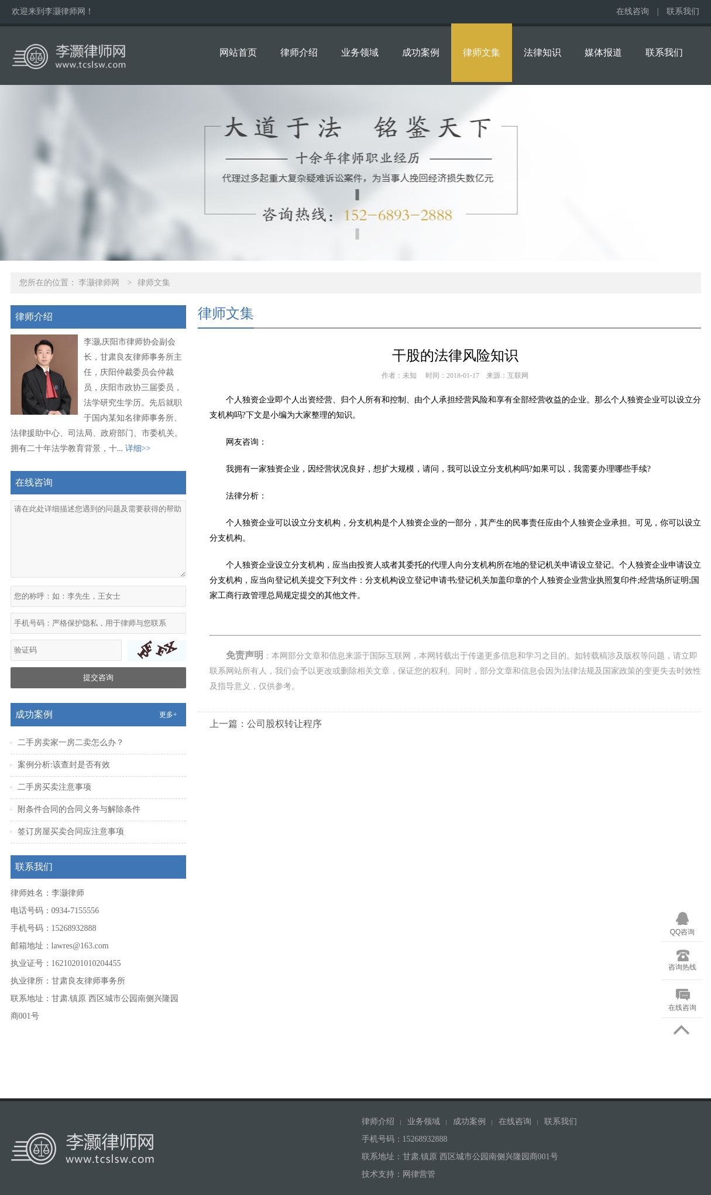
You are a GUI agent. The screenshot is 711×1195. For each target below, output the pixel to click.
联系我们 (683, 11)
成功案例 (420, 52)
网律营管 (419, 1174)
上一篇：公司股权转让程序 (265, 724)
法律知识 (542, 52)
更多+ (168, 715)
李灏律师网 (98, 282)
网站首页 (238, 52)
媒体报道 (603, 52)
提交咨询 (98, 677)
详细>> (138, 448)
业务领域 (360, 52)
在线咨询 (632, 11)
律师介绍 (299, 52)
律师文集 (481, 52)
